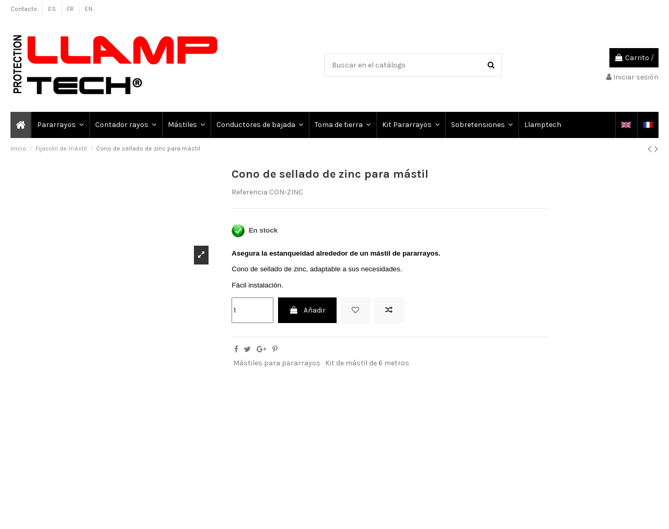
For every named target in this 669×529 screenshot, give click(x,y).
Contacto (24, 9)
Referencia (250, 192)
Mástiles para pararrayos (276, 363)
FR (71, 9)
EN (89, 9)
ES (52, 9)
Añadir (307, 310)
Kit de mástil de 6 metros (367, 363)
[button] (60, 125)
